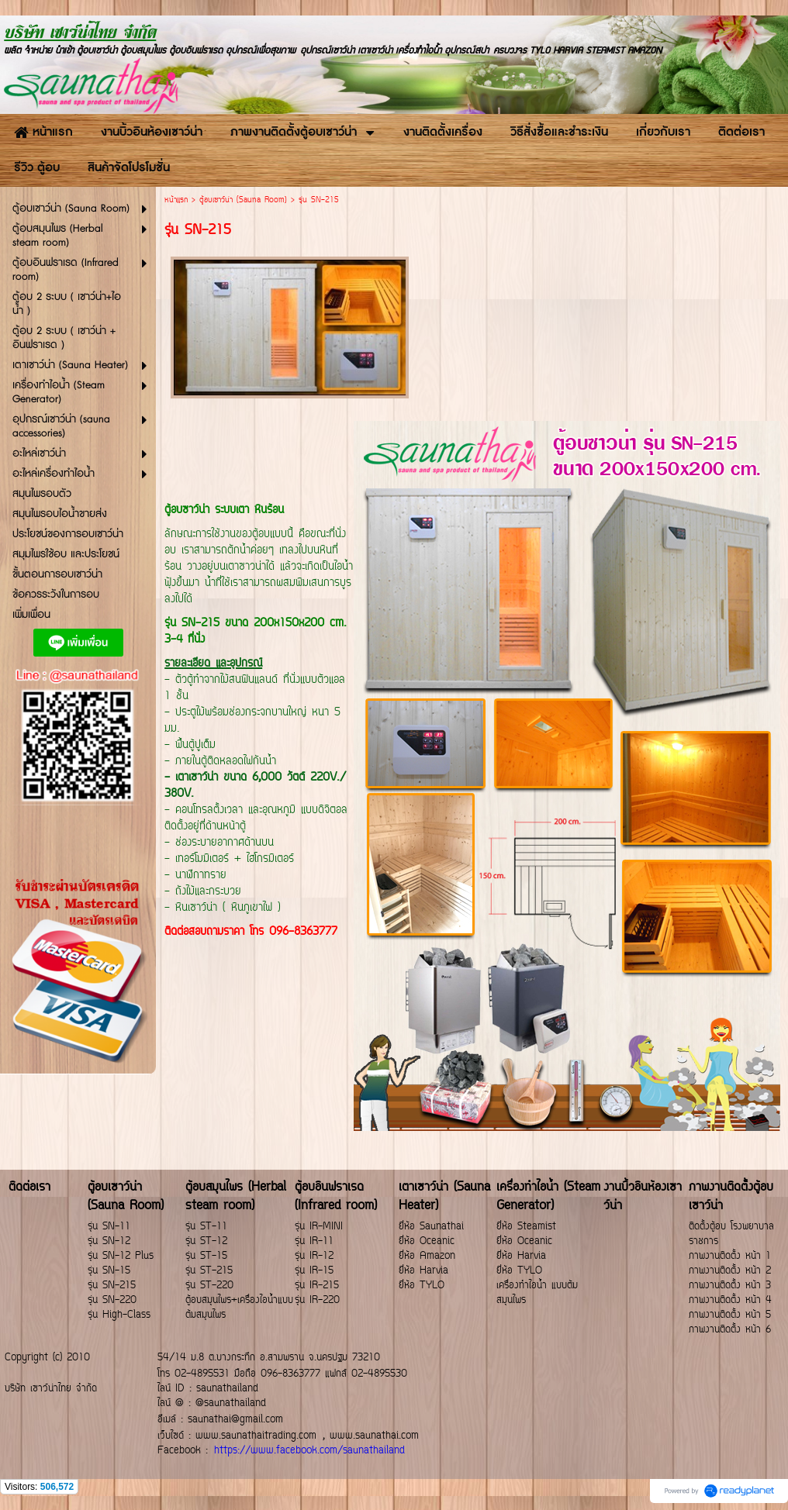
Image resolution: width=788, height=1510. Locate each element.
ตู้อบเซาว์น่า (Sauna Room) (243, 200)
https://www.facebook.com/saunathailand (309, 1450)
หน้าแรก (176, 200)
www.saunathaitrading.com (255, 1436)
